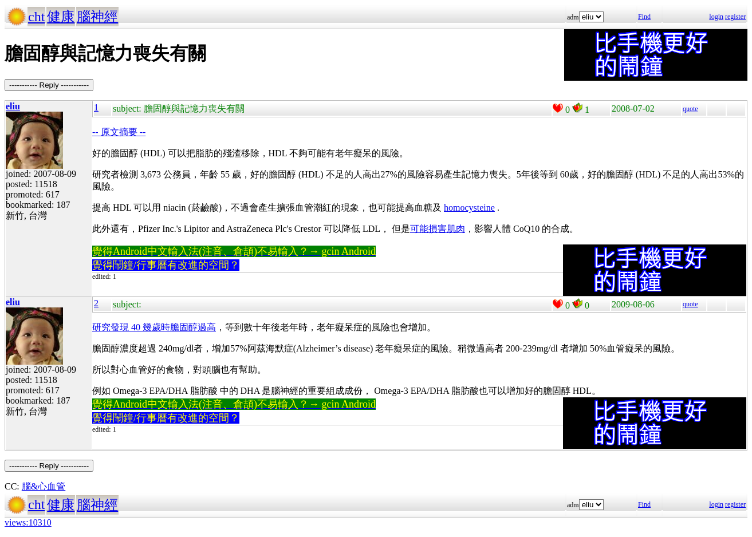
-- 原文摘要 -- (118, 132)
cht (36, 16)
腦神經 (97, 16)
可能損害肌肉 (437, 229)
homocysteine (469, 207)
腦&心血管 (43, 486)
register (735, 17)
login (716, 17)
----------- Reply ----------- (49, 85)
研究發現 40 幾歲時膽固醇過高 (154, 327)
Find (644, 17)
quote (690, 109)
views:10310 (28, 522)
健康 (60, 16)
